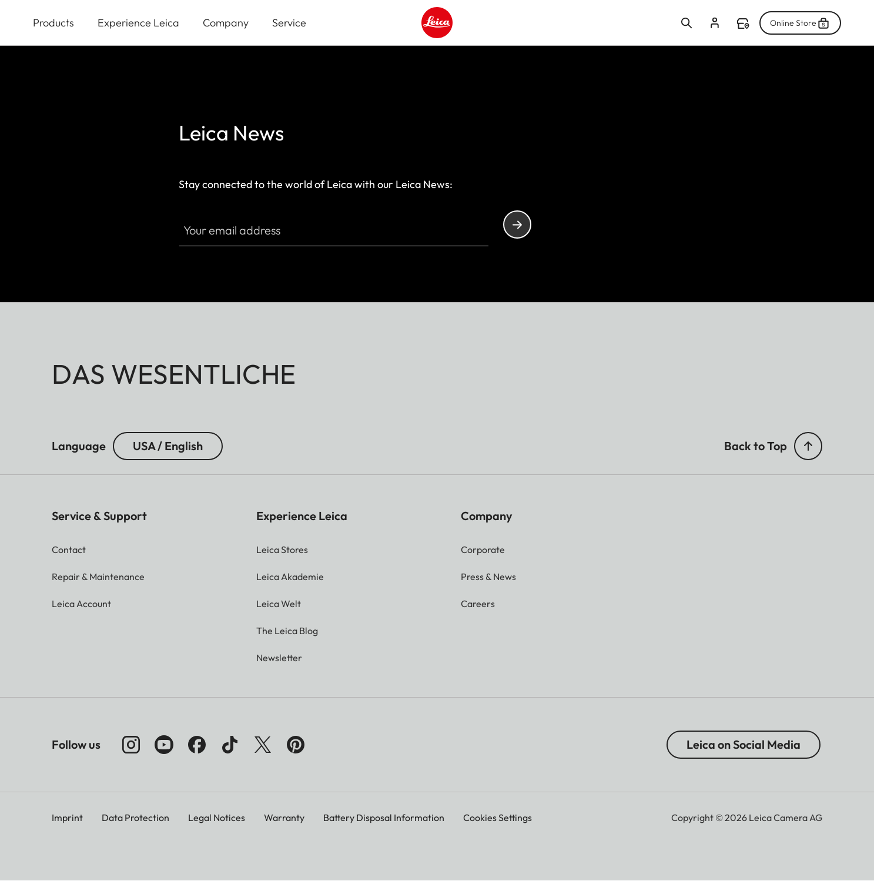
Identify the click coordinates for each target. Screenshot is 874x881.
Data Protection (135, 817)
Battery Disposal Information (383, 817)
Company (226, 22)
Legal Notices (216, 817)
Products (53, 22)
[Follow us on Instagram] (131, 744)
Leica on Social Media (744, 744)
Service (289, 22)
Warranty (284, 817)
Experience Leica (138, 22)
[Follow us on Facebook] (197, 744)
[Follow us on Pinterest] (295, 744)
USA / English (168, 445)
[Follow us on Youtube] (164, 744)
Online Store (800, 23)
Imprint (67, 817)
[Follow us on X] (262, 744)
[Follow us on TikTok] (230, 744)
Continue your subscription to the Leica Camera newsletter (517, 224)
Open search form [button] (686, 23)
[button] (808, 446)
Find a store (743, 23)
